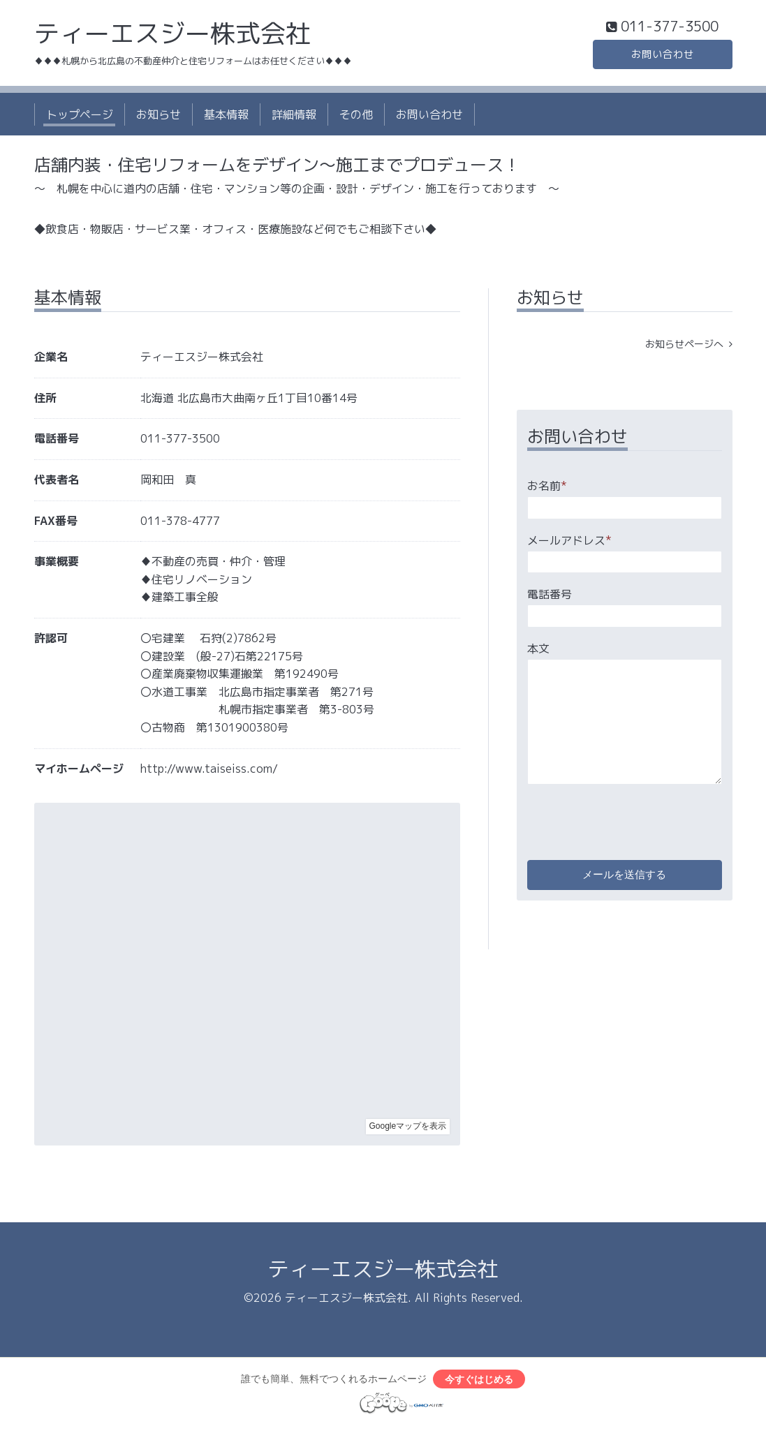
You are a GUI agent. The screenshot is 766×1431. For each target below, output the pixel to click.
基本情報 (226, 117)
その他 (356, 117)
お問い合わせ (662, 56)
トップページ (79, 117)
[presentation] (633, 821)
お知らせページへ (688, 347)
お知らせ (158, 117)
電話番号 (549, 597)
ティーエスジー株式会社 (172, 36)
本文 (538, 651)
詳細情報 (294, 117)
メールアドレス (569, 543)
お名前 (547, 489)
